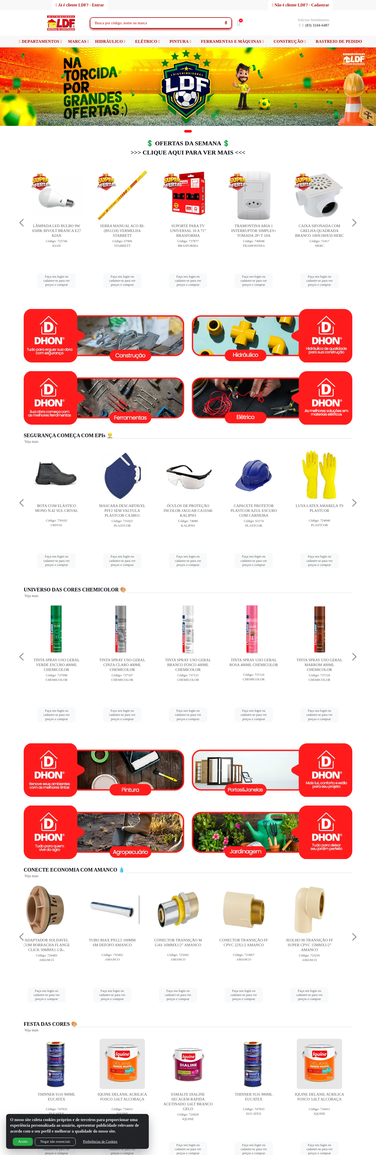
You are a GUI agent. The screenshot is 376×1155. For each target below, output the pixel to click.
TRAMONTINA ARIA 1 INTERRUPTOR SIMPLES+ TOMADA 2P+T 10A (319, 231)
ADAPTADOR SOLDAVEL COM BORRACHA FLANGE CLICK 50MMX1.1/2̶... (56, 945)
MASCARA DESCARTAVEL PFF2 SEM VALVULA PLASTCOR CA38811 (188, 510)
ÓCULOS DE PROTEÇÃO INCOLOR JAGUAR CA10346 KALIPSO (253, 510)
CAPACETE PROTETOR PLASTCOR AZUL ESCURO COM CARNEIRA (319, 510)
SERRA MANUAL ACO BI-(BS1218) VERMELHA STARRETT (188, 231)
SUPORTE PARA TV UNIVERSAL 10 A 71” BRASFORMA (254, 231)
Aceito (23, 1142)
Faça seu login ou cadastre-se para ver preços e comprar (56, 281)
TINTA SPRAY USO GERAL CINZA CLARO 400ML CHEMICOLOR (188, 665)
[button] (188, 131)
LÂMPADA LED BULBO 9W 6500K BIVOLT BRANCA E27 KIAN (122, 231)
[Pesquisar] (226, 23)
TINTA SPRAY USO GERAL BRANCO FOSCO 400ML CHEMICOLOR (254, 665)
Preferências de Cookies (100, 1142)
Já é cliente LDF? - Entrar (80, 5)
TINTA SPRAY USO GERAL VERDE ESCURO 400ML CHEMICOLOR (122, 665)
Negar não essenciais (55, 1142)
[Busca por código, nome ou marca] (155, 23)
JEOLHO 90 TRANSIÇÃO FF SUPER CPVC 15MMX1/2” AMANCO (319, 945)
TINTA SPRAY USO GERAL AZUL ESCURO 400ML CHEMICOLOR (57, 665)
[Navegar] (21, 222)
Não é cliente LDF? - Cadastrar (300, 5)
